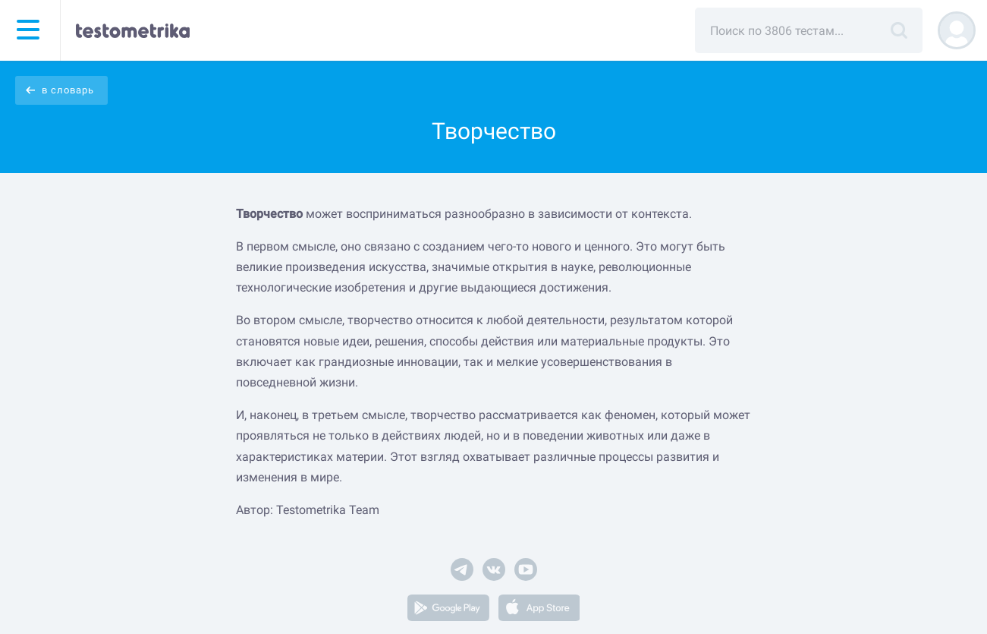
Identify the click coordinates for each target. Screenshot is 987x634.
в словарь (68, 90)
